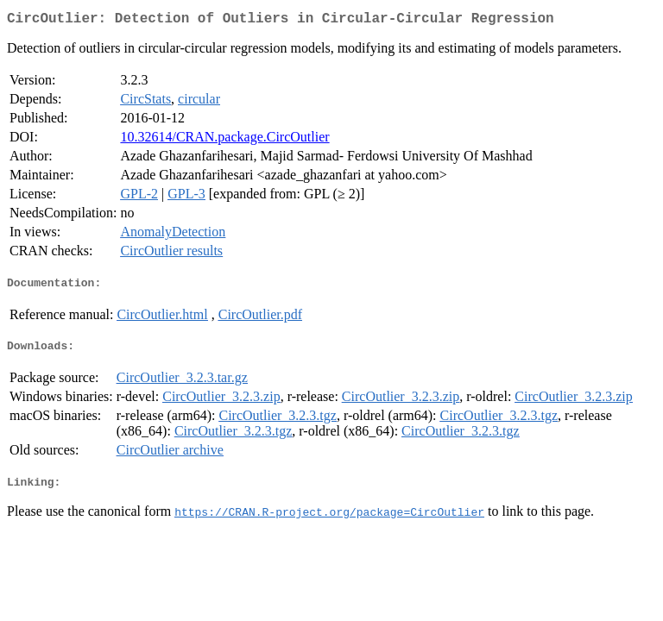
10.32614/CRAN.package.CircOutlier (224, 140)
